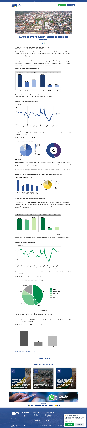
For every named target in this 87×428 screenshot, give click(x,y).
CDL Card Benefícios (49, 419)
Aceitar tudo (70, 424)
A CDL (24, 414)
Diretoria (24, 415)
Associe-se (62, 5)
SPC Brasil (47, 420)
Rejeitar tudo (79, 424)
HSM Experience (48, 415)
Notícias (35, 414)
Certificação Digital (49, 416)
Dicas (35, 416)
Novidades (36, 415)
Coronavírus (36, 419)
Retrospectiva (37, 420)
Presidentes (25, 416)
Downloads (47, 414)
